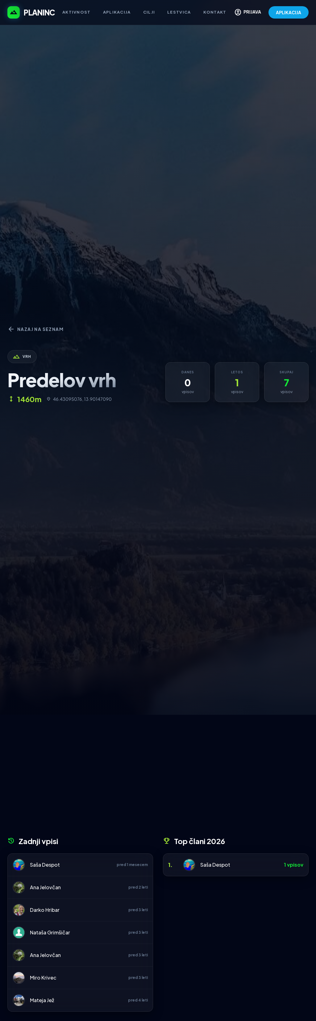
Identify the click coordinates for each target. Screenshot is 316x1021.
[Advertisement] (158, 778)
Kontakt (215, 12)
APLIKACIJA (288, 12)
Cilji (149, 12)
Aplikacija (117, 12)
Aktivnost (76, 12)
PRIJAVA (247, 12)
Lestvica (179, 12)
